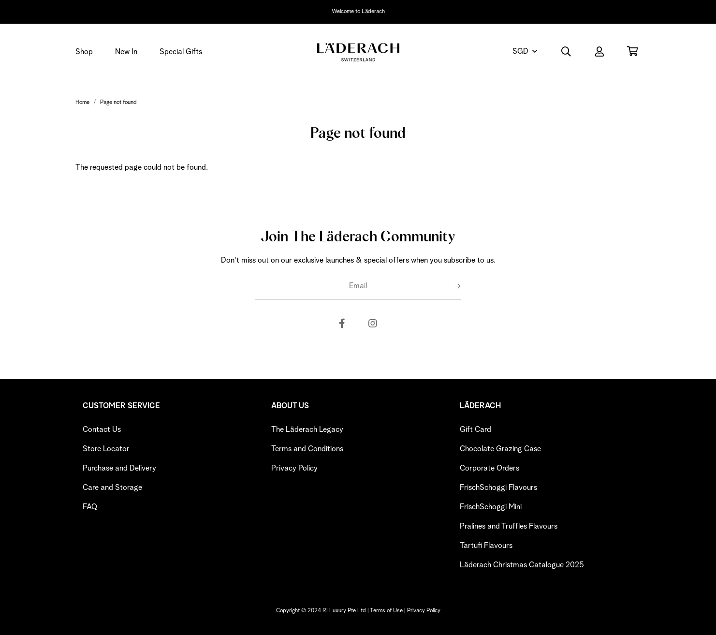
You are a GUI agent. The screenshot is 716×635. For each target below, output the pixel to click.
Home (82, 102)
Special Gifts (181, 52)
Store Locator (106, 449)
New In (126, 52)
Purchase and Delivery (119, 468)
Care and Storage (112, 487)
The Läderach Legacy (307, 429)
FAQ (90, 507)
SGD (520, 51)
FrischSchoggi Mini (491, 507)
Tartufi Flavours (486, 545)
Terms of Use (386, 611)
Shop (84, 52)
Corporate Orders (489, 468)
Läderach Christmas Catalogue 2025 (522, 565)
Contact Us (102, 429)
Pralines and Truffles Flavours (508, 526)
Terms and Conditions (307, 449)
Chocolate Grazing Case (500, 449)
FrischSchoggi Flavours (498, 487)
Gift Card (475, 429)
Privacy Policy (294, 468)
